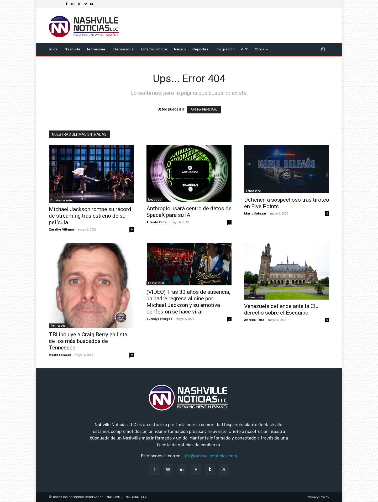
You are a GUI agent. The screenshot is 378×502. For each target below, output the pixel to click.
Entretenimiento (61, 200)
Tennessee (253, 191)
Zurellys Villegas (62, 229)
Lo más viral (156, 283)
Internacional (255, 297)
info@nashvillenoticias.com (209, 455)
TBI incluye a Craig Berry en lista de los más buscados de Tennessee (88, 341)
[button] (323, 49)
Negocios (154, 199)
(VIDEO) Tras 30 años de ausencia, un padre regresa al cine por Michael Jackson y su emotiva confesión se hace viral (188, 302)
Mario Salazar (255, 213)
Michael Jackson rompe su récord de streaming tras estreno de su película (90, 216)
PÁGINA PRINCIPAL (204, 109)
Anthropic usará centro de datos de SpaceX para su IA (189, 211)
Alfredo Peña (156, 222)
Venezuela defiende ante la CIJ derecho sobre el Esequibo (281, 309)
